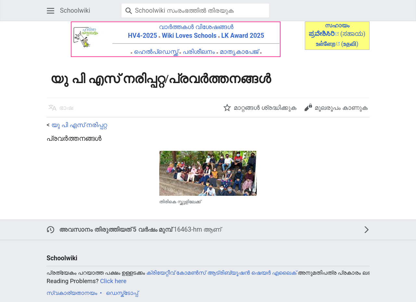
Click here (113, 281)
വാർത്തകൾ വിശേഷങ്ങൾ (196, 27)
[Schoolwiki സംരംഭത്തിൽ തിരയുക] (195, 11)
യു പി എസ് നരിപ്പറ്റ (79, 125)
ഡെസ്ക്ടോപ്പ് (122, 293)
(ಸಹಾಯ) (352, 33)
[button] (50, 11)
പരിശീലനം (199, 51)
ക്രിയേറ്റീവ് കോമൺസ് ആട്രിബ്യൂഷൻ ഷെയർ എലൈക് (221, 272)
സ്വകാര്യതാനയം (71, 293)
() (349, 44)
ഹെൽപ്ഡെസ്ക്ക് (156, 51)
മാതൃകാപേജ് (239, 51)
